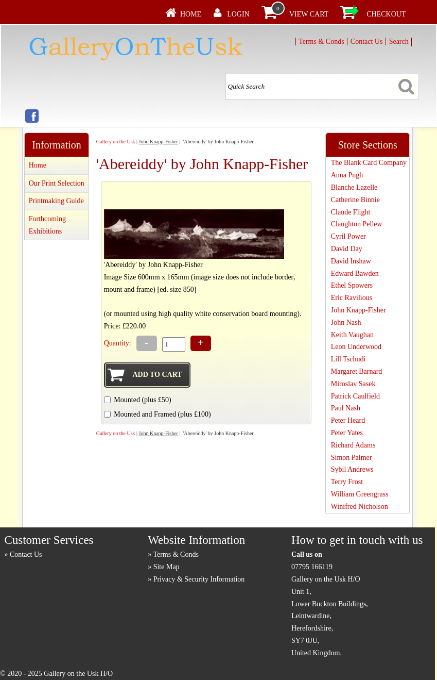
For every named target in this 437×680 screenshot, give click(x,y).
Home (190, 14)
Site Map (166, 567)
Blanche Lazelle (354, 187)
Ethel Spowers (352, 285)
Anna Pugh (347, 175)
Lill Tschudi (348, 359)
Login (238, 14)
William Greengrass (360, 494)
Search (399, 41)
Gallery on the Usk (115, 141)
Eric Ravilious (352, 298)
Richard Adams (353, 445)
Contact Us (367, 41)
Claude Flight (351, 212)
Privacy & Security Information (199, 579)
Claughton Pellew (356, 224)
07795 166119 (312, 567)
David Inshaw (351, 261)
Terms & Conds (321, 41)
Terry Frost (347, 482)
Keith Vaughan (352, 335)
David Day (346, 249)
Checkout (386, 14)
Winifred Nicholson (359, 506)
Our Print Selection (56, 183)
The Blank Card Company (369, 163)
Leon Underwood (356, 347)
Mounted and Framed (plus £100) (162, 414)
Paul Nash (345, 408)
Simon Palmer (351, 457)
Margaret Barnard (356, 371)
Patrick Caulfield (355, 396)
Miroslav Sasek (353, 384)
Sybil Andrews (352, 469)
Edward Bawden (355, 273)
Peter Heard (348, 420)
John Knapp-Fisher (158, 141)
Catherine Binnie (355, 200)
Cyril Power (348, 236)
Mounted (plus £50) (142, 400)
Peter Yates (347, 433)
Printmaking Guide (56, 201)
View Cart (308, 14)
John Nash (346, 322)
